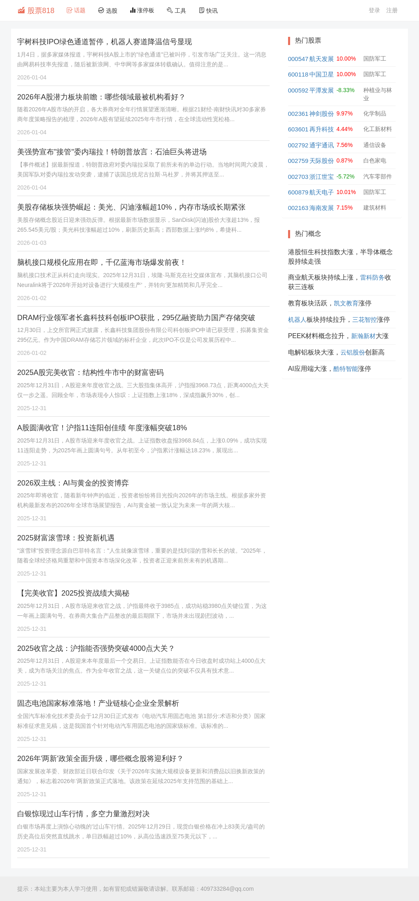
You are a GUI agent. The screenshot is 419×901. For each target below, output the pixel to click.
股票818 (35, 10)
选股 (107, 10)
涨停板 (142, 10)
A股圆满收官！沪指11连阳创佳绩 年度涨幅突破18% (102, 428)
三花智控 (364, 319)
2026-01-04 (32, 77)
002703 (298, 176)
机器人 (297, 319)
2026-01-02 (32, 298)
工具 (176, 10)
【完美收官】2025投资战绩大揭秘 (73, 593)
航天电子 (321, 192)
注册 (392, 10)
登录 (374, 10)
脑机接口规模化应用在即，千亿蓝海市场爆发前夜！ (102, 262)
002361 (298, 113)
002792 (298, 145)
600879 (298, 192)
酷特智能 (345, 368)
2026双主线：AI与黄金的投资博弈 (73, 483)
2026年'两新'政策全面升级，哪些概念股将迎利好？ (100, 758)
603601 (298, 129)
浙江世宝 (321, 176)
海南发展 (321, 207)
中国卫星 (321, 74)
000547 (298, 58)
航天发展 (321, 58)
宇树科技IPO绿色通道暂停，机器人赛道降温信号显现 (104, 42)
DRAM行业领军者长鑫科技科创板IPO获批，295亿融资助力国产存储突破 (136, 318)
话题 (76, 10)
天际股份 (321, 160)
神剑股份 (321, 113)
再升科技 (321, 129)
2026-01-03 (32, 242)
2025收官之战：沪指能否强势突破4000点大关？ (96, 648)
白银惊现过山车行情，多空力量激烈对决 (83, 814)
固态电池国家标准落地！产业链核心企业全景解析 (98, 703)
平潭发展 (321, 90)
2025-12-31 (32, 408)
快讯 (208, 10)
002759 (298, 160)
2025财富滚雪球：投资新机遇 (66, 538)
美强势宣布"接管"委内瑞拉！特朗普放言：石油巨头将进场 (112, 152)
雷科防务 (372, 277)
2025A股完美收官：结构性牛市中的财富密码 (90, 372)
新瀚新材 (363, 335)
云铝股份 (352, 352)
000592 (298, 90)
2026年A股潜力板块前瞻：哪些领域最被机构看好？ (101, 97)
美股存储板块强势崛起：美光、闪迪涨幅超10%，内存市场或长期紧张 (131, 207)
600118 (298, 74)
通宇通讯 (321, 145)
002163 (298, 207)
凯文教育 (346, 303)
